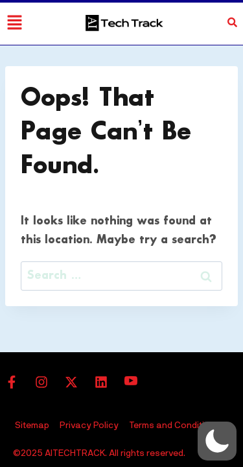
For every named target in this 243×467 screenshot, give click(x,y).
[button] (217, 441)
